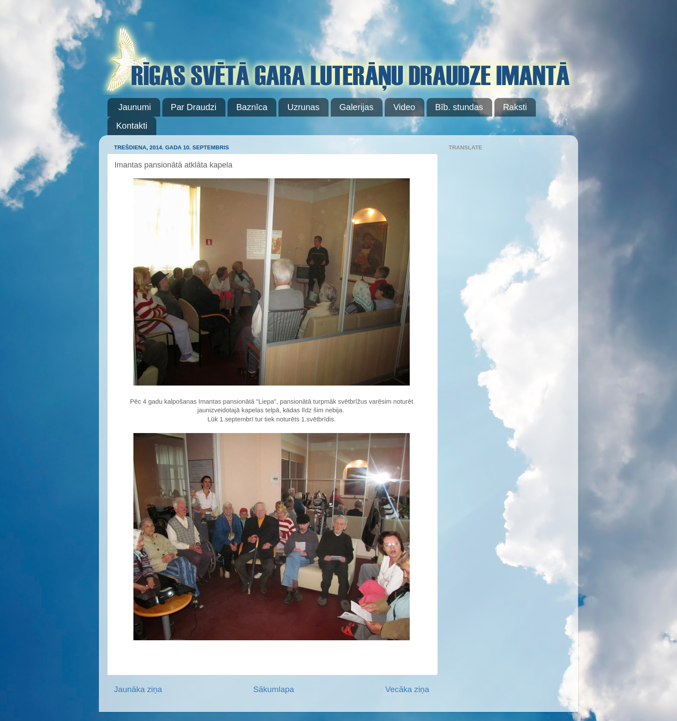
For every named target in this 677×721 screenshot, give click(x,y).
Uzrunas (303, 107)
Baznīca (251, 107)
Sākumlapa (273, 689)
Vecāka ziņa (407, 689)
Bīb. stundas (459, 107)
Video (404, 107)
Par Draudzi (194, 107)
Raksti (515, 107)
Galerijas (356, 107)
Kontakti (131, 125)
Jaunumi (134, 107)
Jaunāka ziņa (138, 689)
